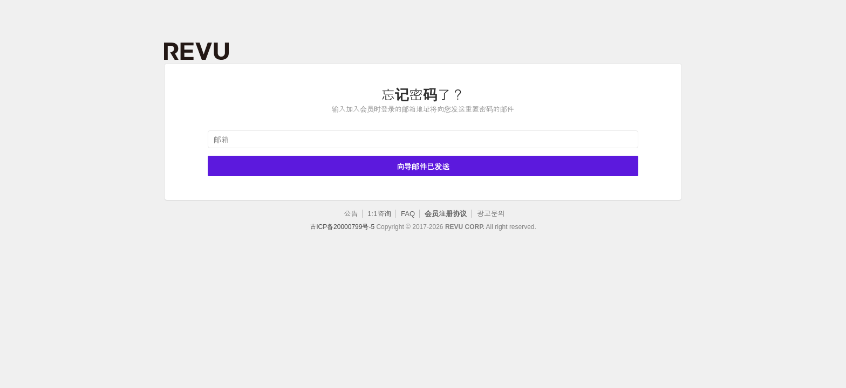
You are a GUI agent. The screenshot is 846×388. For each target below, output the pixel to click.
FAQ (408, 214)
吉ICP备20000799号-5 (342, 227)
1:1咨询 (379, 214)
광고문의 (491, 214)
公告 (351, 214)
